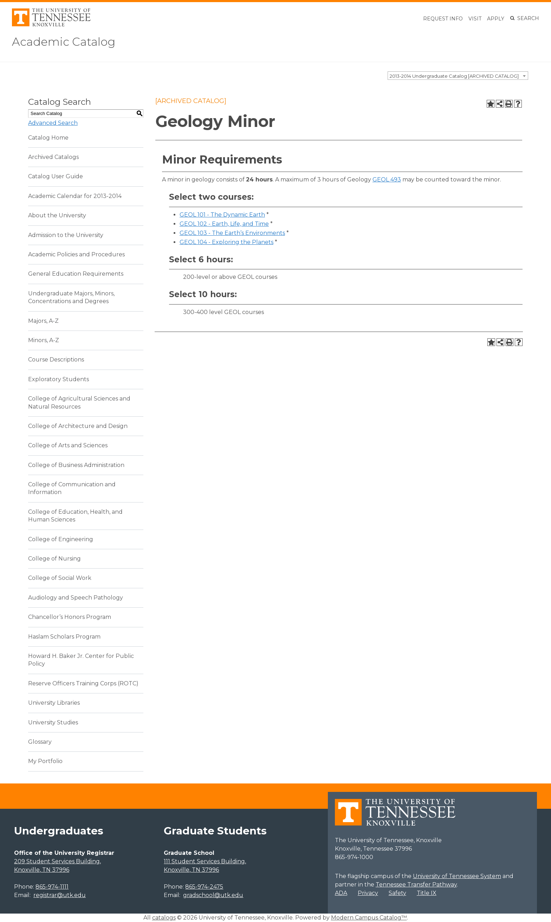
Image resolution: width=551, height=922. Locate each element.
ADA (341, 893)
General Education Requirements (75, 273)
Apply (495, 18)
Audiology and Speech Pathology (75, 597)
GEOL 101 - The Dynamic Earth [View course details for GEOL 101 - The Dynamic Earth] (222, 214)
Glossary (40, 741)
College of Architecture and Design (78, 426)
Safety (397, 893)
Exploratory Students (58, 379)
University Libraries (54, 702)
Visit (474, 18)
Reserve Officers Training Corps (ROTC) (83, 683)
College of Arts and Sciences (68, 445)
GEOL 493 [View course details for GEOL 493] (386, 179)
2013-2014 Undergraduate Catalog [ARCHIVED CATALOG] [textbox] (454, 76)
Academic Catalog (63, 42)
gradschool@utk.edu (213, 895)
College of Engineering (60, 539)
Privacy (368, 893)
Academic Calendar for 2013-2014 (75, 196)
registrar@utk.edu (59, 895)
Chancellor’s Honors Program (69, 617)
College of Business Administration (76, 465)
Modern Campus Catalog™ (369, 917)
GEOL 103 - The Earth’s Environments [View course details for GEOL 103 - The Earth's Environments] (232, 233)
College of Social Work (59, 578)
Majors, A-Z (43, 321)
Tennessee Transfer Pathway (416, 884)
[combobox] (458, 75)
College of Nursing (54, 558)
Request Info (443, 18)
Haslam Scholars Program (64, 636)
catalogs (164, 917)
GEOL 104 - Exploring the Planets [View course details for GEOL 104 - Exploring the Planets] (226, 242)
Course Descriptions (56, 359)
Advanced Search (53, 123)
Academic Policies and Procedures (76, 254)
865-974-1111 (52, 886)
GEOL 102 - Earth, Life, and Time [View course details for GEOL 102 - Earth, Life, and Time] (224, 223)
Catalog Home (48, 137)
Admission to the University (65, 235)
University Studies (53, 722)
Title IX (426, 893)
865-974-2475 (204, 886)
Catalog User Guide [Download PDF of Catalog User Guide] (55, 176)
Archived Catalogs (53, 157)
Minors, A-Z (43, 340)
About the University (57, 215)
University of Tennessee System (457, 876)
